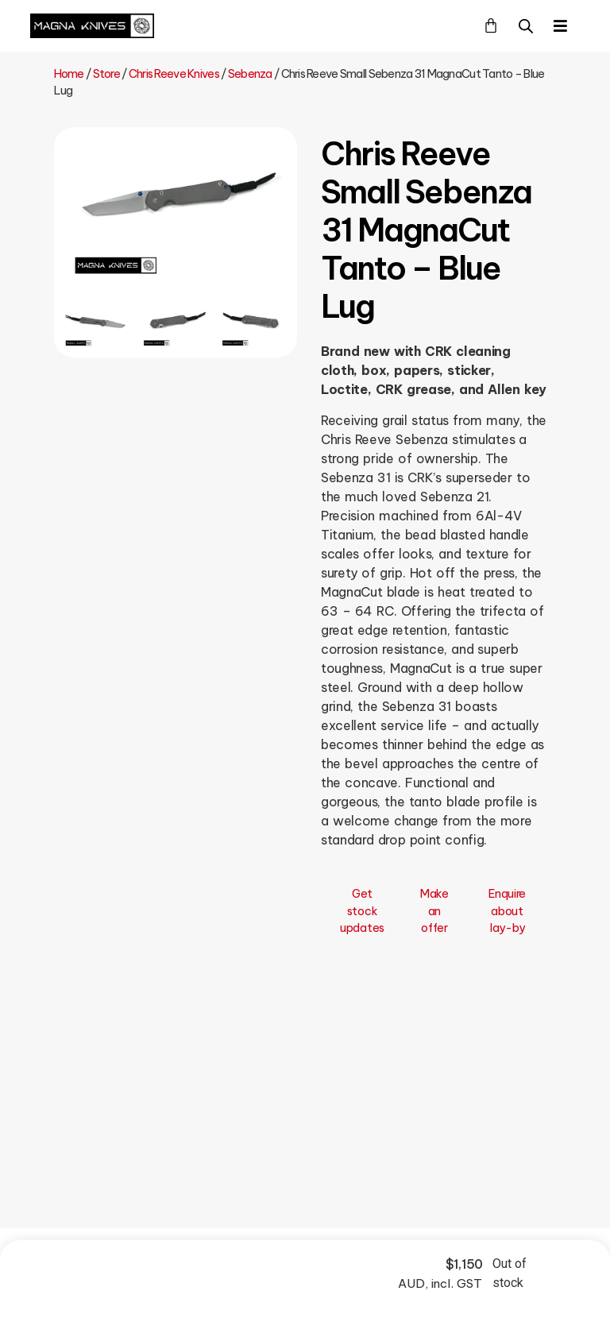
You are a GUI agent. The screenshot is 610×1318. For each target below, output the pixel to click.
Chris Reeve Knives (174, 74)
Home (69, 74)
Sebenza (250, 74)
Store (106, 74)
